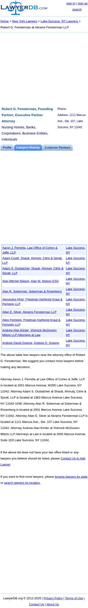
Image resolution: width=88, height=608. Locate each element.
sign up (83, 3)
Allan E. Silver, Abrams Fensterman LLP (29, 312)
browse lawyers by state (71, 476)
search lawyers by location (22, 483)
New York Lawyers (24, 21)
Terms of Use (74, 598)
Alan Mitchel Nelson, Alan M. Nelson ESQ (30, 281)
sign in (70, 3)
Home (4, 21)
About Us (52, 604)
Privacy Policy (53, 598)
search (76, 9)
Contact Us (36, 604)
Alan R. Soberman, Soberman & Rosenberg (32, 291)
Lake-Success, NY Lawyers (60, 21)
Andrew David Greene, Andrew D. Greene (30, 343)
